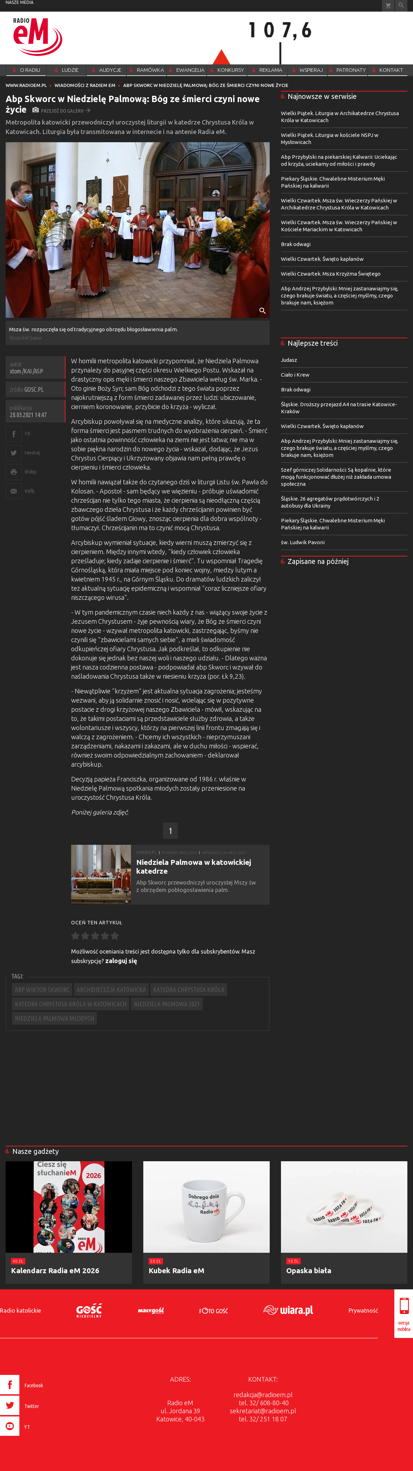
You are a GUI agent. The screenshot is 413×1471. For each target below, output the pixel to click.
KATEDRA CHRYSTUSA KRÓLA (188, 989)
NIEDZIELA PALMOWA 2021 (167, 1003)
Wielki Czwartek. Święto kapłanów (322, 259)
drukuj (30, 471)
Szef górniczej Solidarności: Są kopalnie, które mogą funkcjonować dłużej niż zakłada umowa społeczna (336, 477)
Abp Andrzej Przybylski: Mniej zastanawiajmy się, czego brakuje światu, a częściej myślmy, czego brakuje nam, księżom (339, 295)
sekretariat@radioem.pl (263, 1410)
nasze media (19, 2)
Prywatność (363, 1310)
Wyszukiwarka (401, 6)
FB (27, 433)
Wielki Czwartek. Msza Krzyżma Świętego (331, 274)
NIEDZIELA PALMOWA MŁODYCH (54, 1018)
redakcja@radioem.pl (263, 1394)
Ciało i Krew (295, 375)
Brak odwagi (296, 244)
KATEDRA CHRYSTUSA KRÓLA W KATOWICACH (70, 1003)
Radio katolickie (20, 1310)
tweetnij (32, 452)
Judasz (289, 360)
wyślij (29, 491)
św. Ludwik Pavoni (303, 542)
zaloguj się (121, 960)
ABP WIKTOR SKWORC (42, 989)
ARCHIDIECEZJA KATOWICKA (111, 989)
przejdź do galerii (61, 111)
